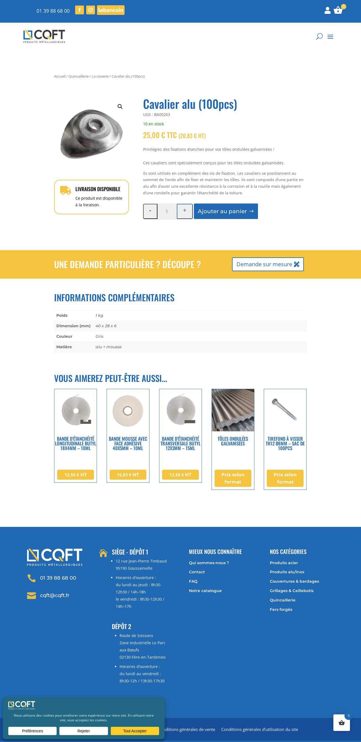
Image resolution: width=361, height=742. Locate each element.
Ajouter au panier (222, 195)
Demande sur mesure (264, 248)
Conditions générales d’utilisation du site (259, 713)
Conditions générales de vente (186, 713)
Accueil (59, 60)
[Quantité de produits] (166, 195)
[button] (120, 91)
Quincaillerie (78, 60)
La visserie (100, 60)
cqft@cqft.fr (54, 579)
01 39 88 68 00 (53, 10)
